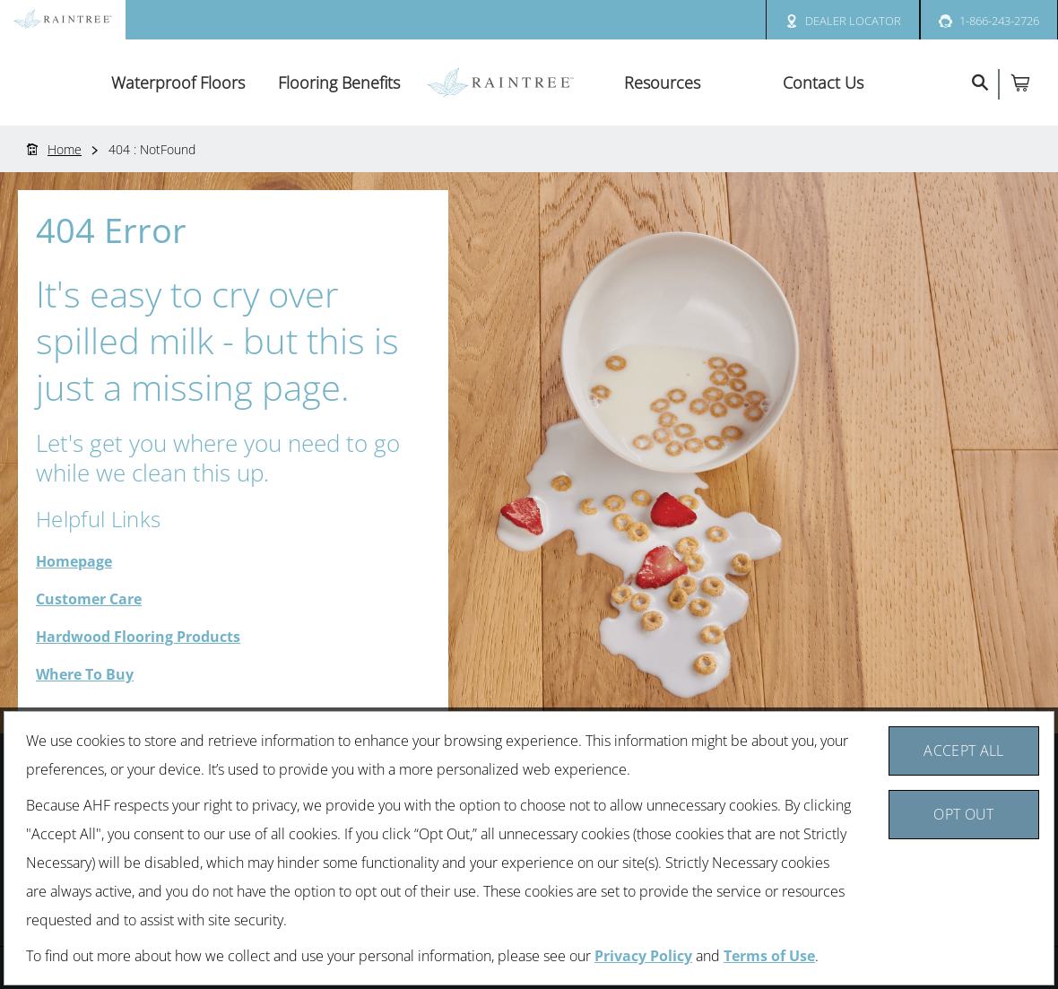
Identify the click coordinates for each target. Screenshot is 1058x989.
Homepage (74, 561)
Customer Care (89, 599)
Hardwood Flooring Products (138, 636)
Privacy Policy (643, 956)
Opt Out (963, 814)
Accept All (963, 750)
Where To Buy (85, 674)
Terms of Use (769, 956)
